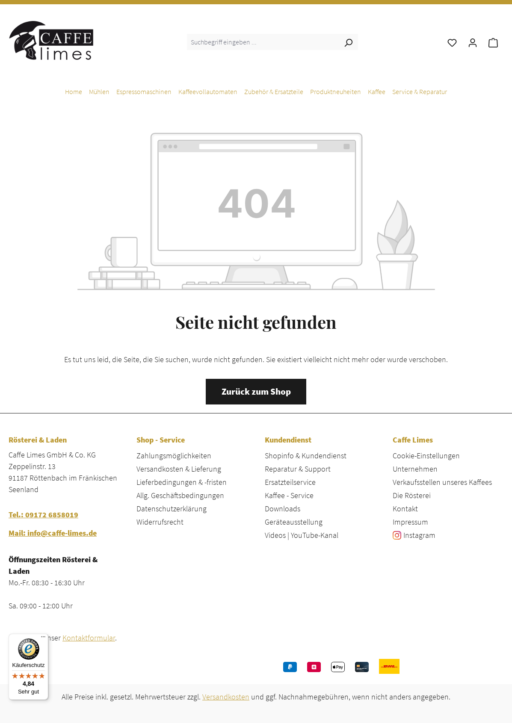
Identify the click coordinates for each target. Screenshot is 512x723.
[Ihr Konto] (472, 41)
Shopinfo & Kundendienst (305, 455)
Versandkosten (225, 697)
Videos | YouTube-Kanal (301, 535)
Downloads (282, 508)
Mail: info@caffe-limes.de (53, 533)
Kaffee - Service (289, 495)
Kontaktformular (88, 638)
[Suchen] (348, 42)
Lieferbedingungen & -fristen (181, 482)
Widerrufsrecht (159, 522)
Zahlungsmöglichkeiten (173, 455)
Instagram (419, 535)
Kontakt (405, 508)
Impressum (410, 522)
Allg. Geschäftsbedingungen (180, 495)
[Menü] (43, 639)
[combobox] (263, 42)
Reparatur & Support (298, 469)
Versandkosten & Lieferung (178, 469)
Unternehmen (415, 469)
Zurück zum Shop (256, 391)
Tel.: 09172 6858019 (43, 514)
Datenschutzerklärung (171, 508)
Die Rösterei (412, 495)
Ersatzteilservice (290, 482)
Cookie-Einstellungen (426, 455)
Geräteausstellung (294, 522)
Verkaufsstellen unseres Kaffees (442, 482)
